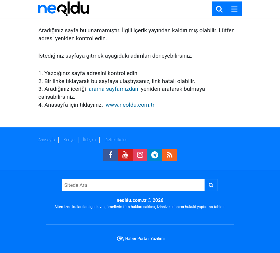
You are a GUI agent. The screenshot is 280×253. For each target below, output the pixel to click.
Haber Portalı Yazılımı (145, 238)
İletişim (89, 139)
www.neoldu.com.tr (130, 104)
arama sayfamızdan (113, 88)
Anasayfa (46, 139)
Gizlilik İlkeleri (115, 139)
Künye (69, 139)
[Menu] (234, 9)
